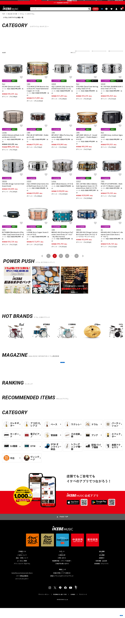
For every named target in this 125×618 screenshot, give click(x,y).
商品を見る (113, 613)
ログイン (110, 2)
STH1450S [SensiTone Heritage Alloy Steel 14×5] (87, 93)
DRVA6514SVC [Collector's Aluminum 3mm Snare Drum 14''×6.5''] (112, 240)
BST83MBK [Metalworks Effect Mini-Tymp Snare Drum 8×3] (13, 239)
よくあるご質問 (22, 571)
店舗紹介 (101, 568)
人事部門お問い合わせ (62, 573)
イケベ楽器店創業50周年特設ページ (62, 7)
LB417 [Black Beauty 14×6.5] (62, 189)
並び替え (79, 58)
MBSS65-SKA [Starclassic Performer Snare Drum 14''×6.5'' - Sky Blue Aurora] (62, 240)
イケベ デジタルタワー (22, 589)
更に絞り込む (63, 58)
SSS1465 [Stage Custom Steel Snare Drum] (13, 190)
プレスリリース (83, 604)
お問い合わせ (62, 568)
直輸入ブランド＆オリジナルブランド (62, 586)
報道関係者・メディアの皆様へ (61, 571)
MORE (62, 370)
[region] (62, 338)
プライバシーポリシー (43, 604)
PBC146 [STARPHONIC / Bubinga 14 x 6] (37, 141)
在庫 (94, 58)
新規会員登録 (119, 2)
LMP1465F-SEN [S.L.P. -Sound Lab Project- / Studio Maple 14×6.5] (86, 142)
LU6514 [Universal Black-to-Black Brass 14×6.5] (13, 141)
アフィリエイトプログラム (22, 573)
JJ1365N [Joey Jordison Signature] (112, 141)
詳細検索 (86, 13)
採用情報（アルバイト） (101, 573)
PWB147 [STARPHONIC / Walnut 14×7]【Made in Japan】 (111, 190)
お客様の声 (61, 565)
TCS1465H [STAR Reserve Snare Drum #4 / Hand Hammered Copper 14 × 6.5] (38, 94)
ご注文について (22, 565)
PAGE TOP (64, 527)
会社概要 (101, 565)
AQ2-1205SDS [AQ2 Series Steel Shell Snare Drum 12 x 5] (62, 93)
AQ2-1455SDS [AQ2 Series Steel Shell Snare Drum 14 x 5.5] (37, 190)
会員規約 (73, 604)
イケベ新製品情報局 (22, 586)
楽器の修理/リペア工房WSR (61, 583)
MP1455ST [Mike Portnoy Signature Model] (62, 141)
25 (76, 261)
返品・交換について (22, 568)
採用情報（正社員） (102, 571)
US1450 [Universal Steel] (11, 92)
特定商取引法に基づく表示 (60, 604)
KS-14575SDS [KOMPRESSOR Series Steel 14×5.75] (112, 93)
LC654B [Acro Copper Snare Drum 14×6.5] (37, 239)
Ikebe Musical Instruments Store (22, 583)
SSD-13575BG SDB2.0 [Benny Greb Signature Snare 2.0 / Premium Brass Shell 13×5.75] (87, 191)
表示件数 (112, 58)
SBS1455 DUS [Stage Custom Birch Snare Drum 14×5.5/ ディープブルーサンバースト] (86, 240)
